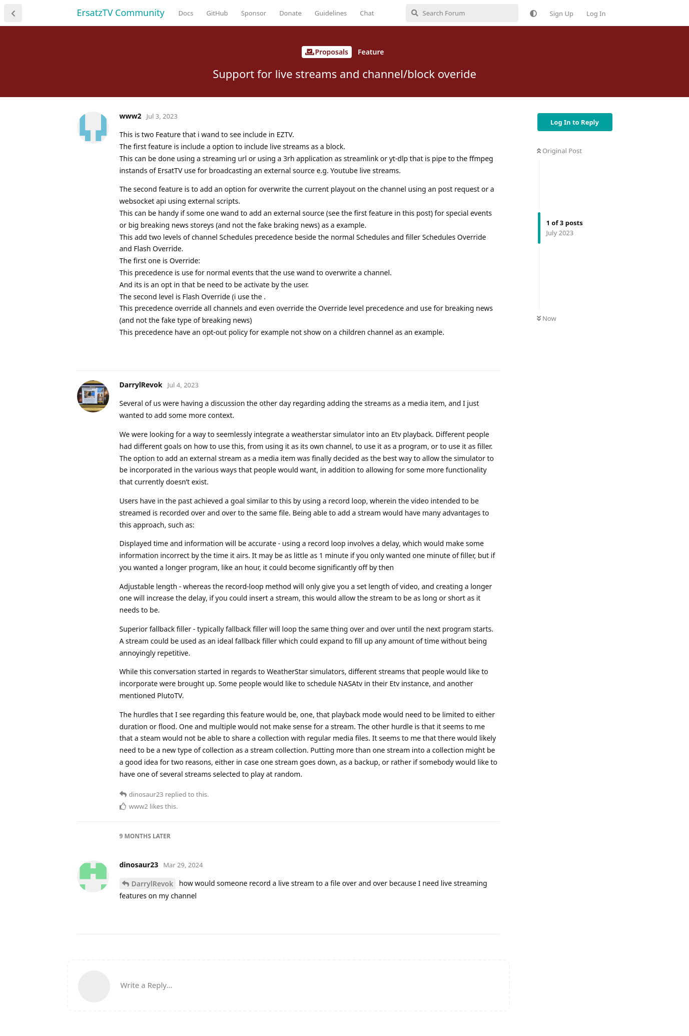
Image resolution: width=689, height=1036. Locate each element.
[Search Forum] (462, 13)
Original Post (559, 150)
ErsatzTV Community (121, 13)
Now (546, 318)
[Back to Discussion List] (13, 13)
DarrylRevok (153, 883)
